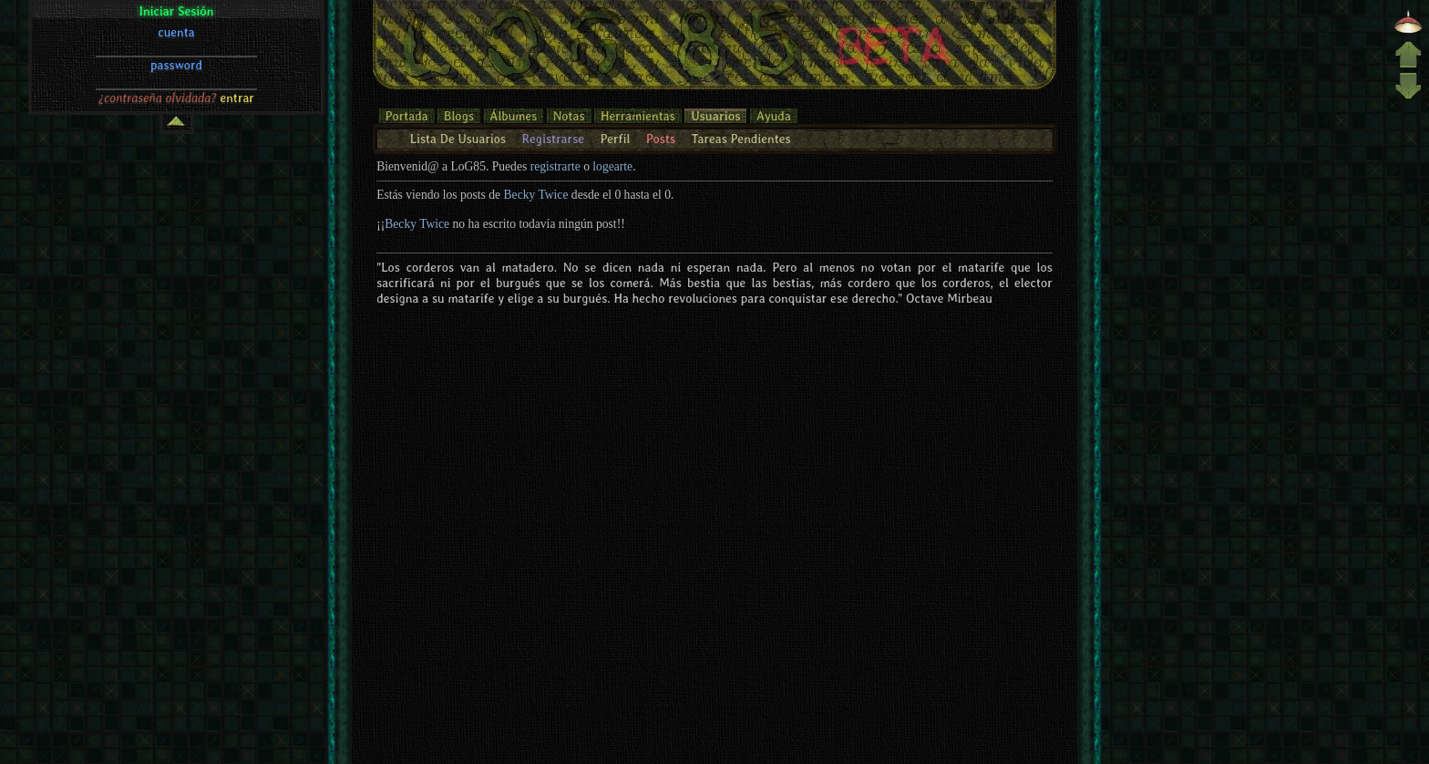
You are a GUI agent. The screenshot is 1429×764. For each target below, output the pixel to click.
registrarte (555, 166)
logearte (612, 166)
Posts (660, 138)
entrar (237, 97)
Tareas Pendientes (740, 138)
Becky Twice (536, 194)
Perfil (615, 138)
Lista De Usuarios (458, 138)
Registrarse (552, 138)
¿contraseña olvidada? (157, 97)
